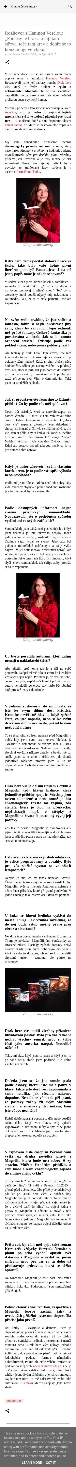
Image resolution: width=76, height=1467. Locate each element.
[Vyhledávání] (70, 6)
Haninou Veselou (58, 78)
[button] (7, 62)
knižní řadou (13, 125)
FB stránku (25, 1383)
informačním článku (27, 171)
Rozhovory (14, 1400)
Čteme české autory (24, 6)
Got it (51, 1463)
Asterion (10, 112)
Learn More (32, 1463)
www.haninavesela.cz (47, 1366)
